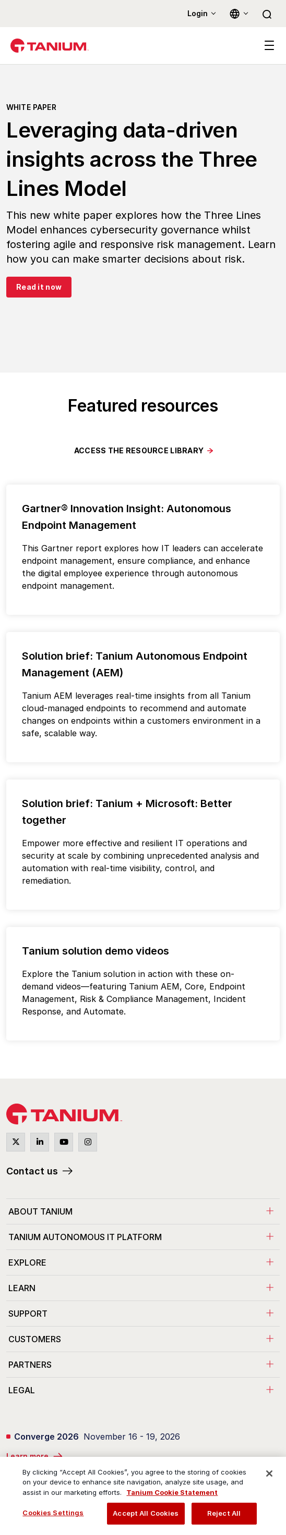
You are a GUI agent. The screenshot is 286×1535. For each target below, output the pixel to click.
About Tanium (40, 1211)
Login (197, 13)
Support (27, 1313)
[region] (143, 1496)
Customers (34, 1339)
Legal (21, 1390)
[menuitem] (143, 1211)
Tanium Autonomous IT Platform (85, 1237)
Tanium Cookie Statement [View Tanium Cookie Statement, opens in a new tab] (172, 1492)
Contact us (32, 1171)
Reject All (224, 1513)
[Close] (269, 1473)
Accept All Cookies (145, 1513)
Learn (21, 1288)
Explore (27, 1262)
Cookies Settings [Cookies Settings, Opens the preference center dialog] (53, 1512)
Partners (30, 1364)
